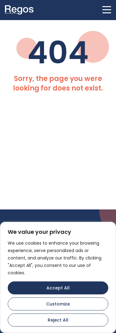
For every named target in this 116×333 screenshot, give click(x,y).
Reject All (58, 320)
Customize (58, 304)
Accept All (58, 288)
